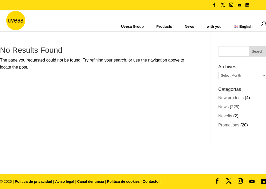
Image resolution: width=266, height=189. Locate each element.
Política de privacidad (34, 181)
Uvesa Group (132, 26)
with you (214, 26)
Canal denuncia (90, 181)
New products (231, 98)
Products (164, 26)
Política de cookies (124, 181)
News (189, 26)
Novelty (225, 116)
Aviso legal (64, 181)
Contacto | (151, 181)
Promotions (228, 125)
